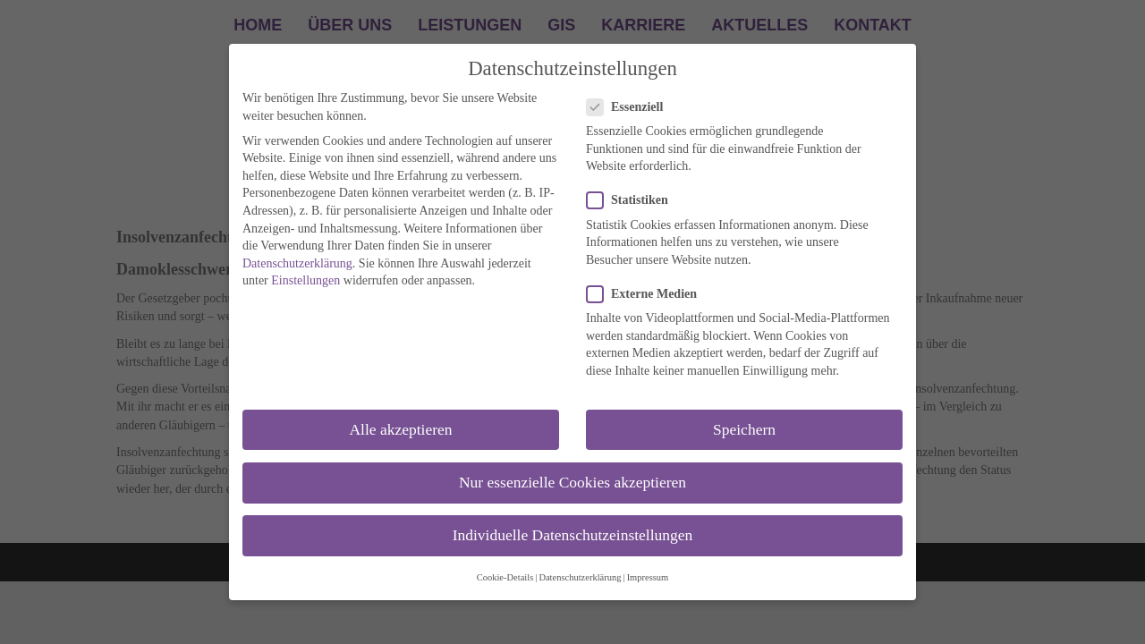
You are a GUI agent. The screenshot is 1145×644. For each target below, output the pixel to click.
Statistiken (633, 199)
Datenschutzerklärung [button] (580, 577)
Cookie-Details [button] (505, 577)
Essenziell (630, 106)
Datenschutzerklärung (297, 263)
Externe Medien (647, 293)
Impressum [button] (648, 577)
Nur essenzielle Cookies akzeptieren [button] (572, 482)
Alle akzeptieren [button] (400, 429)
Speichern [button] (744, 429)
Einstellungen (305, 280)
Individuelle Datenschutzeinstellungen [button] (573, 535)
